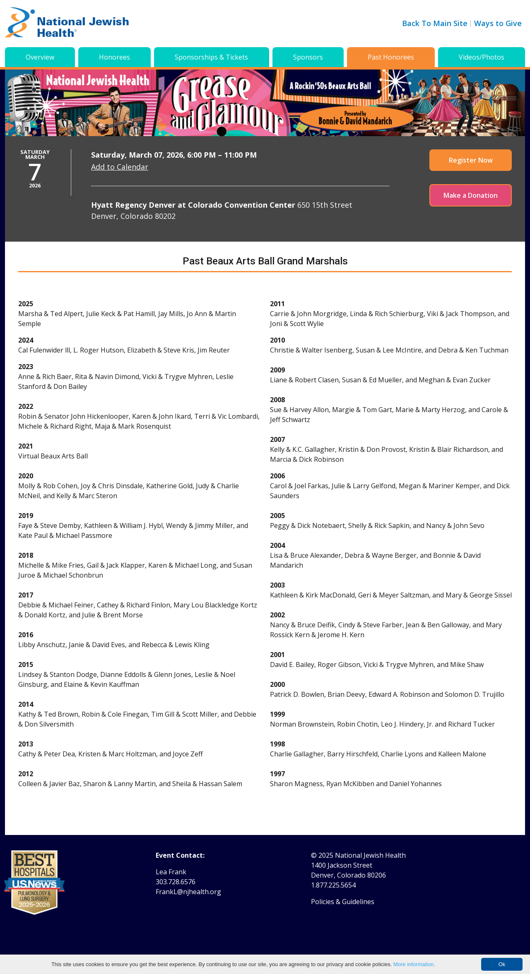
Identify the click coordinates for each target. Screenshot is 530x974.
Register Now (471, 160)
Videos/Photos (481, 57)
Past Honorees (391, 57)
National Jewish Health (370, 855)
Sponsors (308, 57)
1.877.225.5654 (333, 885)
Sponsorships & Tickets (211, 57)
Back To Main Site (434, 23)
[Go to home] (67, 24)
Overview (40, 57)
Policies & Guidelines (342, 901)
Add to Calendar (119, 167)
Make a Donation (470, 195)
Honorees (114, 57)
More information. (414, 964)
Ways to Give (498, 23)
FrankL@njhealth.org (188, 891)
